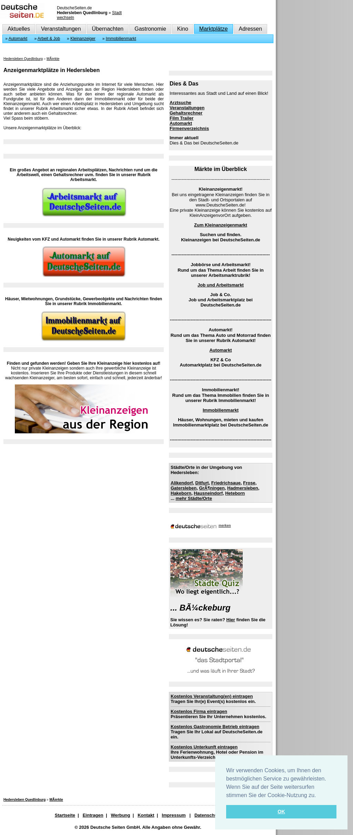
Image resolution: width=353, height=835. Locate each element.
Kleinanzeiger (82, 38)
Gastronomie (150, 29)
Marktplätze (213, 29)
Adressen (250, 29)
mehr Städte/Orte (193, 498)
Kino (182, 29)
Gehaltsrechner (186, 112)
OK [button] (281, 811)
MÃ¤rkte (53, 59)
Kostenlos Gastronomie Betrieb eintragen (215, 726)
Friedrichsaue (226, 482)
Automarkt (18, 38)
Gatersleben (183, 488)
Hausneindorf (208, 493)
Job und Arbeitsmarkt (221, 285)
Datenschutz (207, 815)
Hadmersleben (242, 488)
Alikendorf (182, 482)
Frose (249, 482)
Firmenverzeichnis (189, 128)
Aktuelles (19, 29)
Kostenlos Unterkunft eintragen (204, 747)
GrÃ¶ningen (211, 488)
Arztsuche (180, 102)
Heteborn (235, 493)
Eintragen (93, 815)
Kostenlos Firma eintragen (199, 711)
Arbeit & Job (49, 38)
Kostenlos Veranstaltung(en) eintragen (212, 696)
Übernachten (108, 29)
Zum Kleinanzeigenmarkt (220, 225)
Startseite (65, 815)
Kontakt (146, 815)
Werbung (120, 815)
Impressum (173, 815)
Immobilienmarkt (121, 38)
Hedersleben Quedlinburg (23, 59)
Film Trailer (181, 118)
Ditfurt (202, 482)
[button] (318, 796)
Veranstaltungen (61, 29)
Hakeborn (181, 493)
